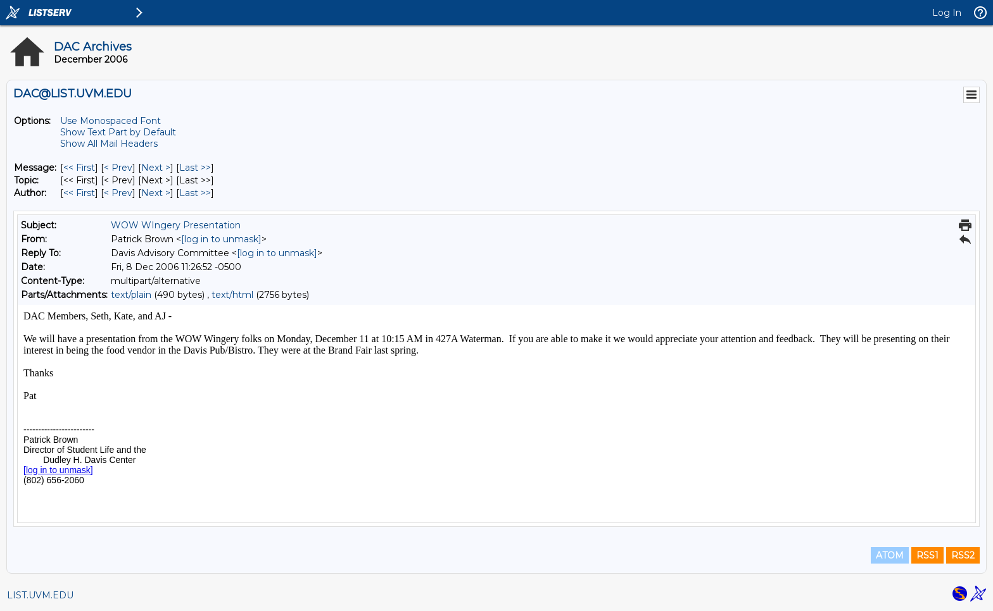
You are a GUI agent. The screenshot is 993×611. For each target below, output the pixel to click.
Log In (946, 12)
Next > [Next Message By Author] (155, 193)
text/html (232, 294)
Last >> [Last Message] (195, 167)
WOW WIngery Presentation (176, 225)
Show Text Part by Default (118, 132)
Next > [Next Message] (155, 167)
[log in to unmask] (221, 239)
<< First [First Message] (79, 167)
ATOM (890, 555)
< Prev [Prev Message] (118, 167)
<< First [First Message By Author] (79, 193)
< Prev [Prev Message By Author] (118, 193)
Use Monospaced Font (110, 121)
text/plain (131, 294)
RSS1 (927, 555)
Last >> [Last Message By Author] (195, 193)
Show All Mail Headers (109, 143)
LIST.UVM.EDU (40, 595)
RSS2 (963, 555)
